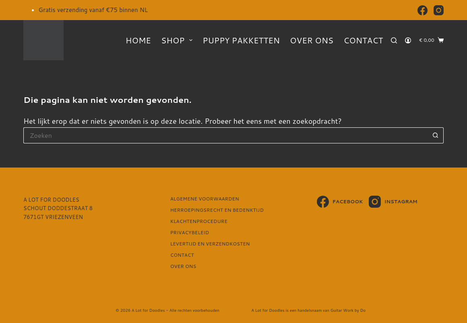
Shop (178, 40)
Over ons (311, 40)
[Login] (408, 40)
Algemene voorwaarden (204, 199)
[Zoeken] (394, 40)
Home (138, 40)
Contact (363, 40)
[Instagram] (439, 10)
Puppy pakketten (241, 40)
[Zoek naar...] (225, 135)
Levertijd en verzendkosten (210, 244)
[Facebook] (422, 10)
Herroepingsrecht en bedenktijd (217, 210)
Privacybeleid (189, 232)
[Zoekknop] (436, 135)
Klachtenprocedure (198, 221)
